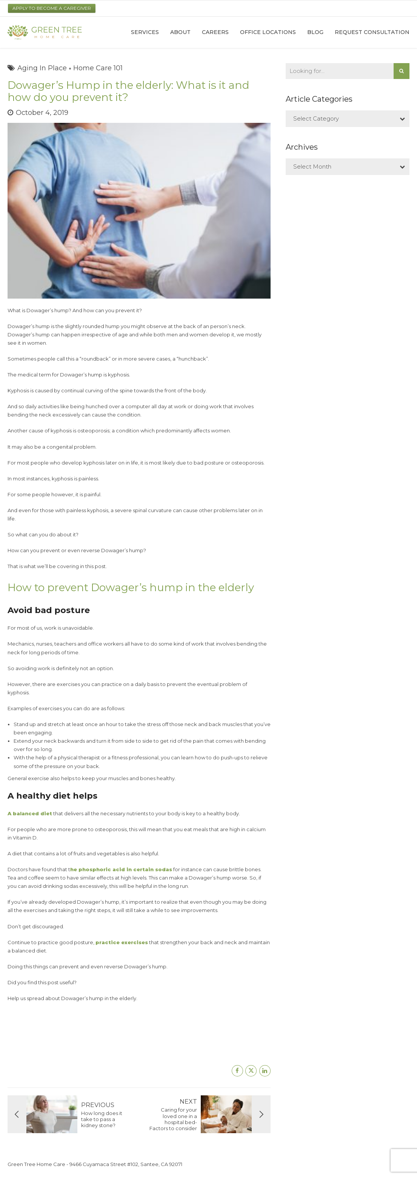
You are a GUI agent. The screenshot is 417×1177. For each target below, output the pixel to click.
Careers (215, 32)
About (180, 32)
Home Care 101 (98, 68)
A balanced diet (30, 813)
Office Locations (268, 32)
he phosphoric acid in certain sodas (121, 869)
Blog (315, 32)
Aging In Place (42, 68)
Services (145, 32)
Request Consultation (372, 32)
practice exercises (121, 942)
